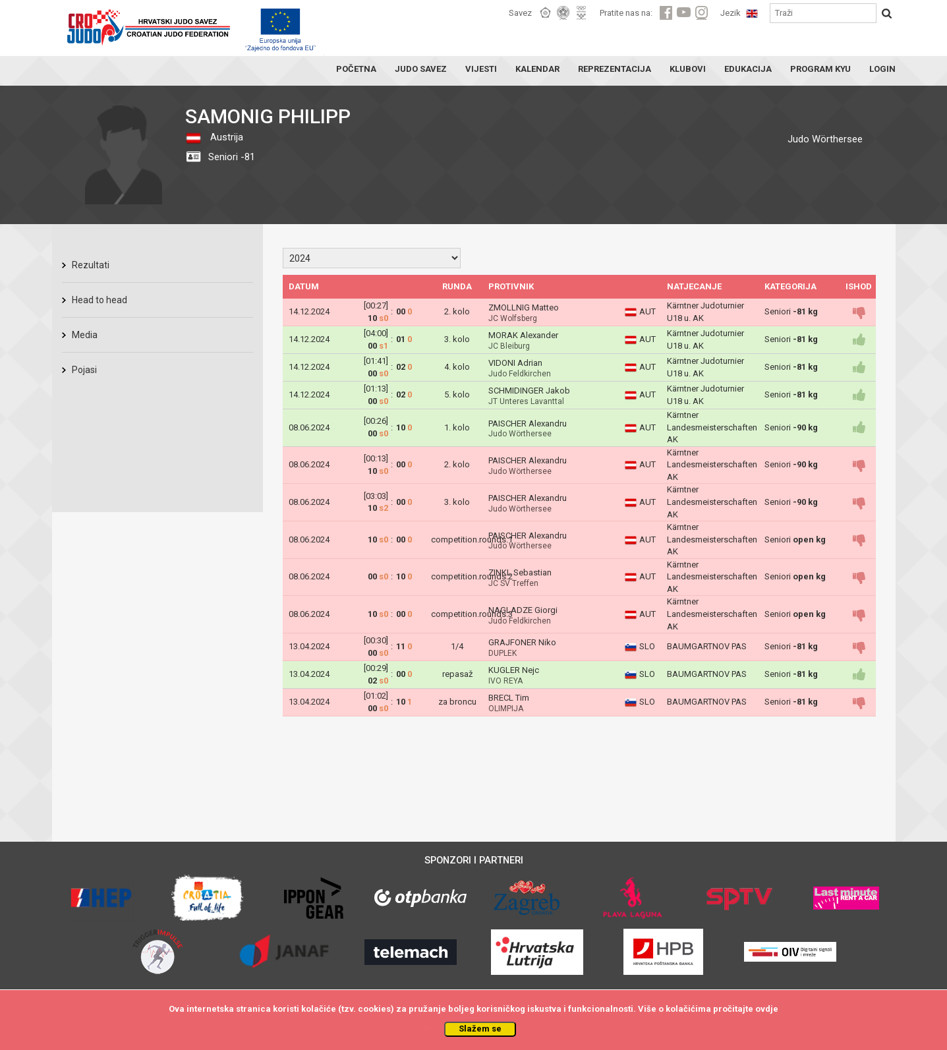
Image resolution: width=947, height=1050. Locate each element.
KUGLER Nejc (513, 670)
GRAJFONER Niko (522, 642)
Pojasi (84, 370)
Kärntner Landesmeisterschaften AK (712, 427)
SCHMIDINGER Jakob (529, 390)
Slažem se (480, 1029)
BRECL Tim (508, 698)
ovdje (766, 1009)
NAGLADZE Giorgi (523, 610)
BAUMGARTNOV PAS (707, 646)
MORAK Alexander (523, 335)
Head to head (99, 300)
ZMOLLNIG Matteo (523, 307)
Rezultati (90, 265)
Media (85, 335)
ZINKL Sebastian (520, 572)
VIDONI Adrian (515, 363)
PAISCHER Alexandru (527, 423)
